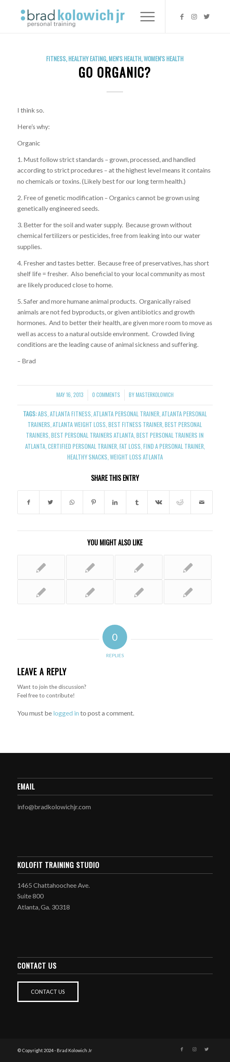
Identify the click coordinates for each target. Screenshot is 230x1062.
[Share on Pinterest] (94, 502)
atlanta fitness (70, 413)
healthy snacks (87, 457)
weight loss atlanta (136, 457)
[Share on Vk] (158, 502)
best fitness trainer (135, 424)
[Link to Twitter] (206, 16)
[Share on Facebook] (28, 502)
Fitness (56, 58)
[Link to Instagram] (194, 16)
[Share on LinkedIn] (115, 502)
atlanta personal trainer (126, 413)
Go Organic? (115, 72)
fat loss (130, 446)
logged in (66, 713)
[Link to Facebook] (182, 16)
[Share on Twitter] (50, 502)
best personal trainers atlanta (92, 435)
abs (42, 413)
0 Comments (106, 395)
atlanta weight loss (79, 424)
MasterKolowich (155, 395)
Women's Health (164, 58)
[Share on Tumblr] (137, 502)
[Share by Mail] (201, 502)
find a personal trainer (173, 446)
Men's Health (125, 58)
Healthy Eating (87, 58)
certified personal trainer (82, 446)
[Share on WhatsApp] (72, 502)
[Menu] (143, 16)
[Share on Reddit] (180, 502)
